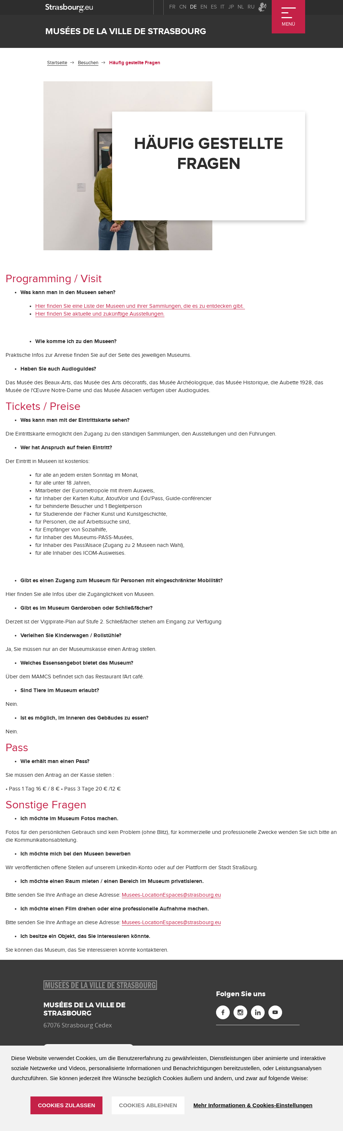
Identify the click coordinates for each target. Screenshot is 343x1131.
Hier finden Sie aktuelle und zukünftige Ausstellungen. (99, 314)
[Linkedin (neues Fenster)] (258, 1012)
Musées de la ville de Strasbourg (125, 31)
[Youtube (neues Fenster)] (275, 1012)
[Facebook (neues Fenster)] (223, 1012)
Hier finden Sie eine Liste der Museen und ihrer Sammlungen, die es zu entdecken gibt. (140, 306)
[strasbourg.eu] (69, 7)
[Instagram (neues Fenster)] (240, 1012)
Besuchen (88, 63)
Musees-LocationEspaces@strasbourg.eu (171, 895)
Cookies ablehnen (148, 1105)
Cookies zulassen (66, 1105)
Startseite (57, 63)
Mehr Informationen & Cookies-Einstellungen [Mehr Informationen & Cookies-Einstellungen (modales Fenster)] (253, 1105)
